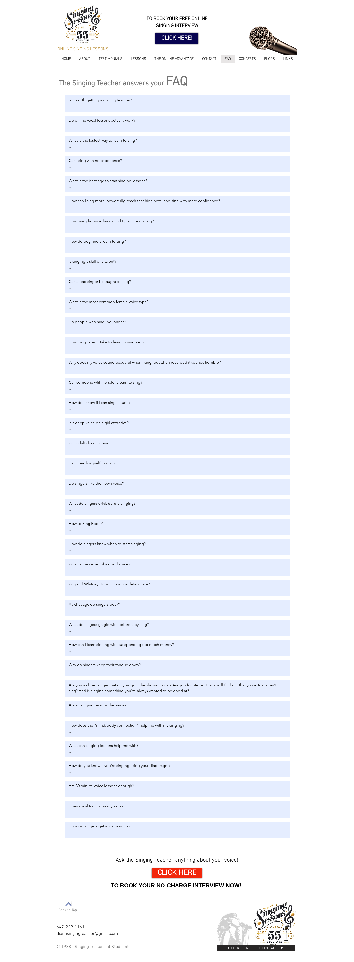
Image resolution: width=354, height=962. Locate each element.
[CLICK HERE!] (176, 38)
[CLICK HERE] (177, 873)
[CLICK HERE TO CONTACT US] (256, 948)
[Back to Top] (68, 910)
